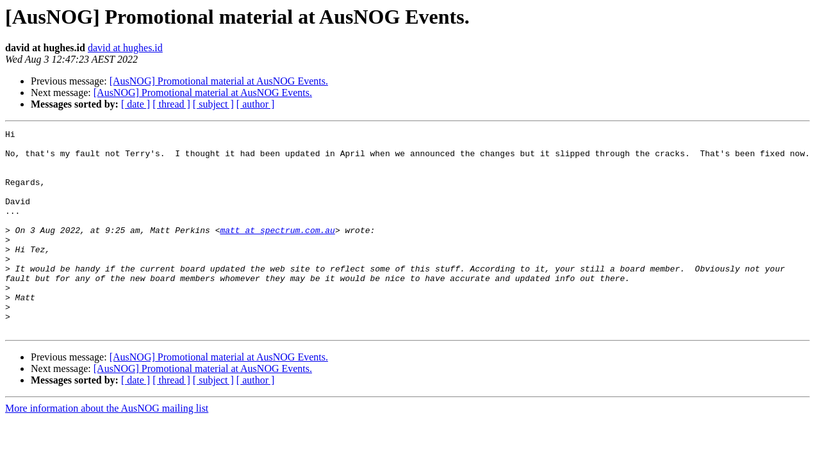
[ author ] (255, 104)
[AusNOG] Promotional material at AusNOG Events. (219, 81)
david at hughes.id (125, 47)
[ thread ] (171, 104)
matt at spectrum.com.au (277, 251)
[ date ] (135, 104)
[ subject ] (213, 104)
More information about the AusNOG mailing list (106, 448)
